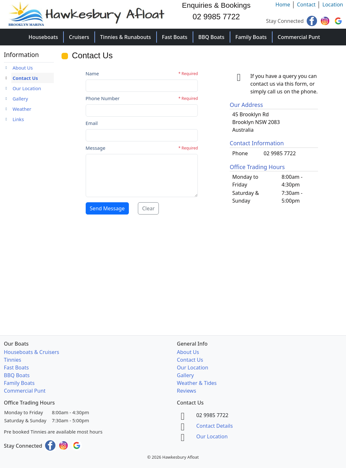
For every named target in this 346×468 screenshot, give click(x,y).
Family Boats (251, 37)
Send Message (107, 208)
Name (92, 73)
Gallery (20, 98)
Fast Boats (174, 37)
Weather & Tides (196, 383)
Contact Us (25, 78)
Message (95, 148)
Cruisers (79, 37)
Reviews (186, 390)
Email (92, 123)
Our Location (27, 88)
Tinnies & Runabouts (125, 37)
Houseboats (43, 37)
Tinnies (12, 359)
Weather (22, 109)
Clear (148, 208)
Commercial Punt (299, 37)
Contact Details (214, 425)
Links (18, 119)
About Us (23, 67)
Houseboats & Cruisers (31, 352)
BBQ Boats (211, 37)
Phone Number (103, 98)
